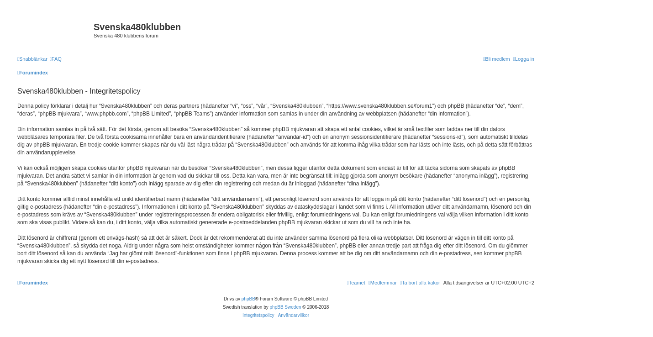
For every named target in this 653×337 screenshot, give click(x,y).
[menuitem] (56, 58)
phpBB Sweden (285, 307)
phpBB (248, 298)
